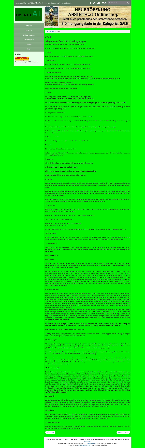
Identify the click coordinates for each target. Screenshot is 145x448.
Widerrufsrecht (38, 3)
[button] (98, 3)
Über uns (26, 3)
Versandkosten (91, 443)
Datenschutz (55, 3)
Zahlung (68, 3)
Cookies (47, 3)
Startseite (50, 31)
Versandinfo (87, 441)
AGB (31, 3)
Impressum (18, 3)
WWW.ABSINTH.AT (84, 445)
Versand (62, 3)
